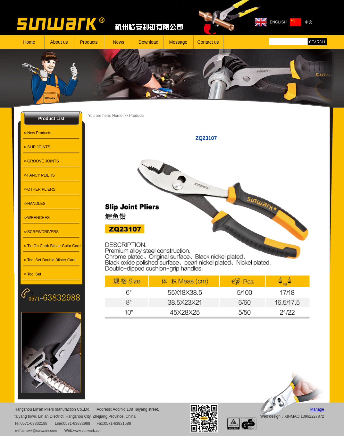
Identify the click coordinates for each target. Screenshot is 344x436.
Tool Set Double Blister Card (51, 260)
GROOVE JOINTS (43, 161)
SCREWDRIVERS (43, 232)
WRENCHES (38, 217)
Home (29, 42)
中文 (309, 22)
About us (59, 42)
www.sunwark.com (87, 430)
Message (178, 42)
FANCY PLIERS (41, 175)
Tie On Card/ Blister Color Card (53, 246)
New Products (39, 133)
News (118, 42)
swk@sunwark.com (41, 430)
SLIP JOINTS (38, 147)
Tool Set (34, 274)
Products (88, 42)
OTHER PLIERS (41, 189)
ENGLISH (278, 22)
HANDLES (36, 203)
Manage (317, 409)
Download (148, 42)
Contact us (208, 42)
